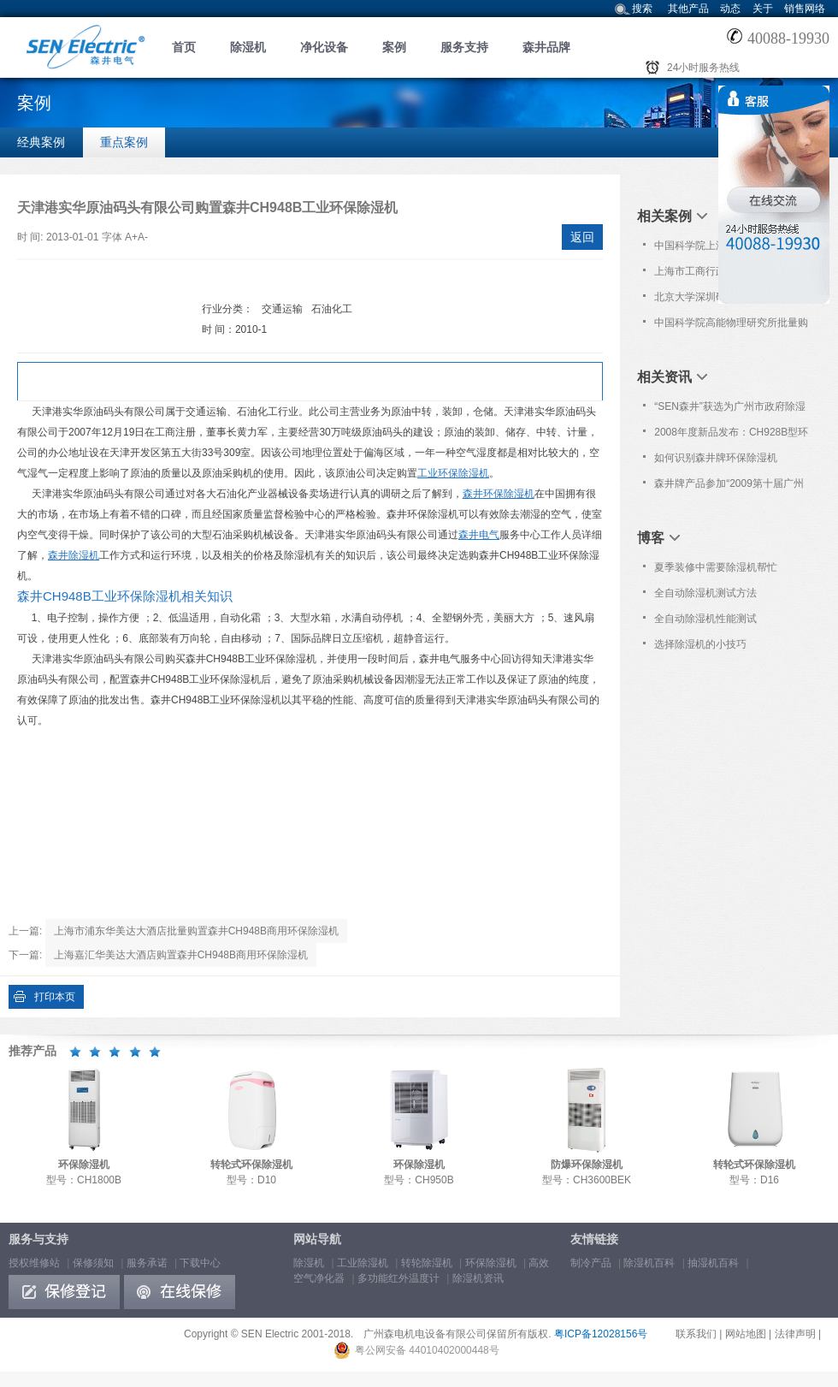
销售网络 (804, 9)
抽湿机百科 (713, 1263)
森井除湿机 (73, 555)
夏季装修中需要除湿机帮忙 (715, 567)
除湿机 (248, 47)
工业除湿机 (362, 1263)
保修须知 (93, 1263)
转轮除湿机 (426, 1263)
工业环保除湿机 (453, 473)
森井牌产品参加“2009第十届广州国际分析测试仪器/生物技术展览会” (729, 486)
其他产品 (688, 9)
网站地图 (745, 1334)
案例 (394, 47)
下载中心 (200, 1263)
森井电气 (478, 535)
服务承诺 (147, 1263)
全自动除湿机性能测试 (705, 619)
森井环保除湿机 (498, 494)
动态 (730, 9)
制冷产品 (590, 1263)
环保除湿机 (490, 1263)
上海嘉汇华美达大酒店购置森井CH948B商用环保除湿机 (181, 955)
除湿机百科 (649, 1263)
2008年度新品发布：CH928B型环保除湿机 (731, 435)
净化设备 (324, 47)
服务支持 (464, 47)
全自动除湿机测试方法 (705, 593)
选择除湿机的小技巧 (700, 644)
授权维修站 (34, 1263)
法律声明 (795, 1334)
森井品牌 (546, 47)
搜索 (642, 9)
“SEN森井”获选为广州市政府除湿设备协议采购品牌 (730, 409)
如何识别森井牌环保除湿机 (715, 458)
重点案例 (124, 142)
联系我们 (696, 1334)
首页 (184, 47)
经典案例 (41, 142)
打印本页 (54, 997)
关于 (762, 9)
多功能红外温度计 (398, 1278)
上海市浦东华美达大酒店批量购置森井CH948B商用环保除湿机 (196, 931)
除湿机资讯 (478, 1278)
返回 (582, 237)
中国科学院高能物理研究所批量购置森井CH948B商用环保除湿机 (731, 326)
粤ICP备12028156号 (600, 1334)
